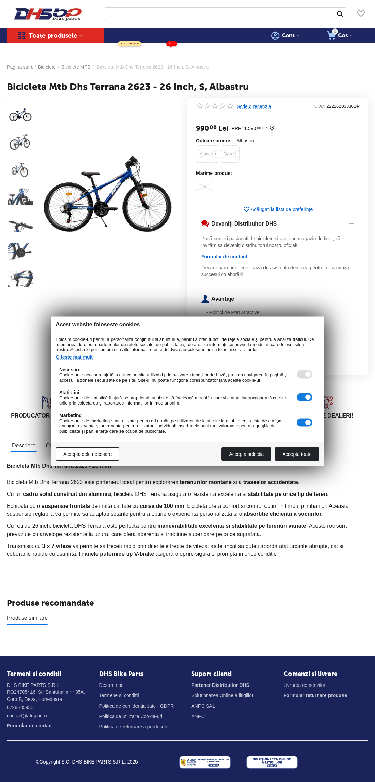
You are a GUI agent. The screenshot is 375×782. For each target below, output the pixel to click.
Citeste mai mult (74, 356)
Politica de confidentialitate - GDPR (136, 706)
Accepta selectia (246, 454)
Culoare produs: (214, 140)
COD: (320, 106)
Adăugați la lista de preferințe (278, 209)
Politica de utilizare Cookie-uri (130, 716)
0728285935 (20, 707)
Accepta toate (297, 454)
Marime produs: (214, 173)
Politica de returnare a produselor (134, 726)
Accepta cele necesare (87, 454)
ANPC (198, 716)
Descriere (23, 445)
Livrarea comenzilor (304, 685)
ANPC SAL (203, 706)
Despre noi (110, 685)
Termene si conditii (119, 695)
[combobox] (225, 14)
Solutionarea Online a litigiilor (222, 695)
